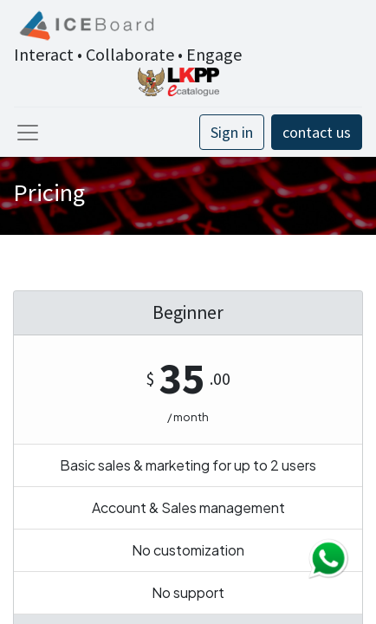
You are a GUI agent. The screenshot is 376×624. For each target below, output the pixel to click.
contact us (316, 132)
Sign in (232, 132)
